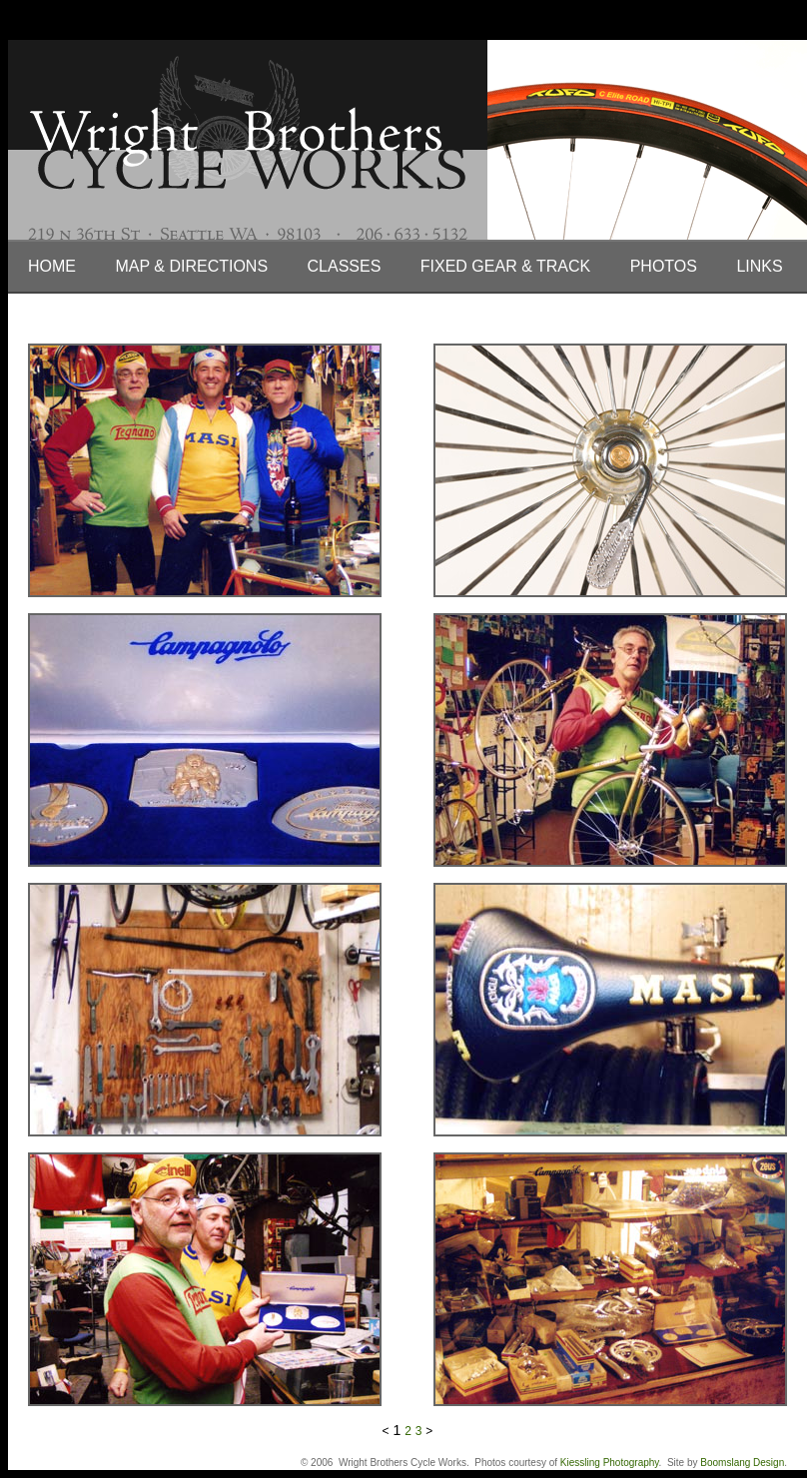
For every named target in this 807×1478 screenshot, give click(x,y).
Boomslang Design (742, 1462)
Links (759, 266)
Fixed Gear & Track (505, 266)
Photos (663, 266)
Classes (345, 266)
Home (52, 266)
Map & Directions (191, 266)
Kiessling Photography (609, 1462)
